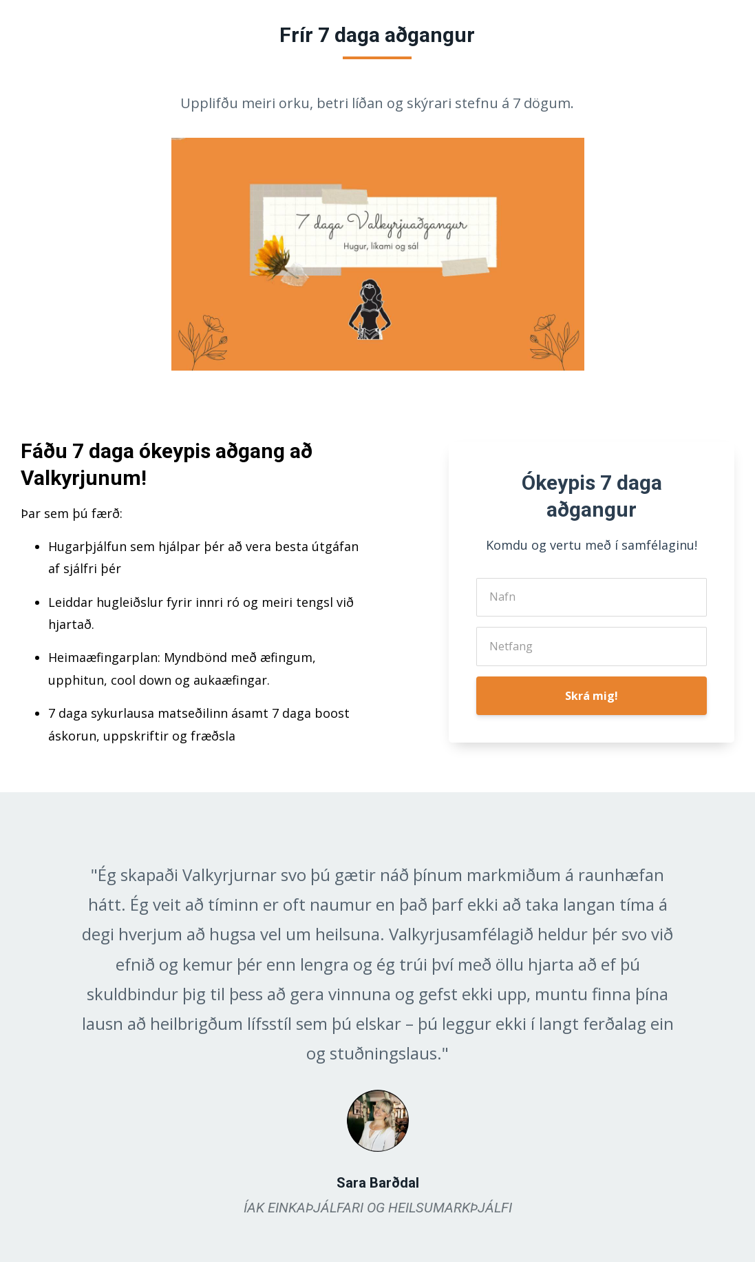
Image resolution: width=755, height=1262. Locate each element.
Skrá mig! (591, 695)
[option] (377, 1027)
